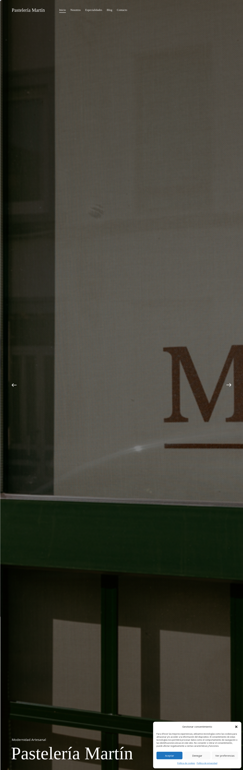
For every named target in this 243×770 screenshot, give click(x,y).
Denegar (197, 755)
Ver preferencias (225, 755)
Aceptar (169, 755)
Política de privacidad (207, 763)
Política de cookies (186, 763)
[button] (236, 726)
